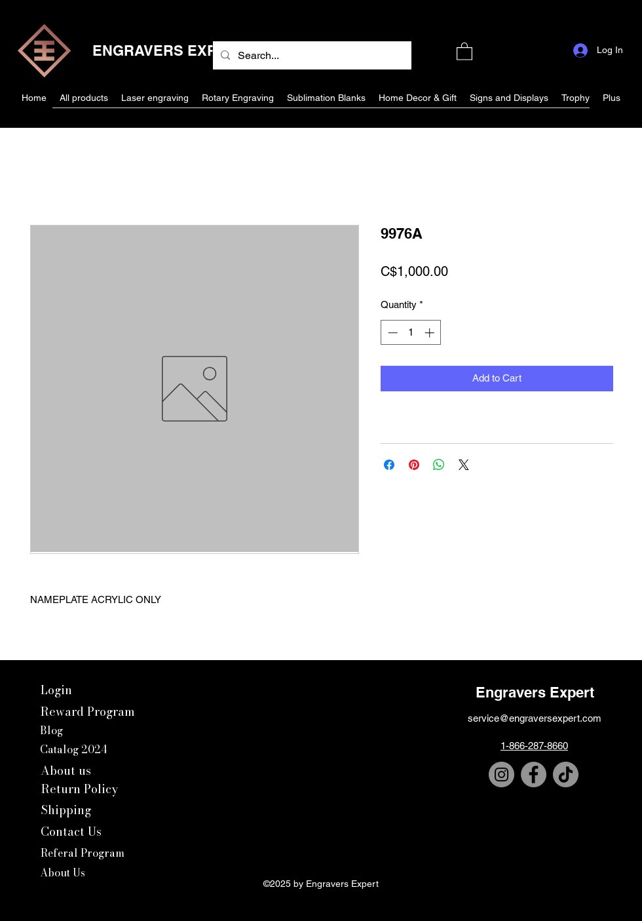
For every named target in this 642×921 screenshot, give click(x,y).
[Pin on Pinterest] (414, 465)
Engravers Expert (535, 692)
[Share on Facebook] (389, 465)
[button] (464, 50)
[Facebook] (533, 774)
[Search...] (311, 55)
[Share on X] (464, 465)
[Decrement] (391, 333)
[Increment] (431, 333)
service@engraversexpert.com (534, 718)
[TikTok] (565, 774)
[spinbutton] (411, 333)
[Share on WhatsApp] (439, 465)
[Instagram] (501, 774)
